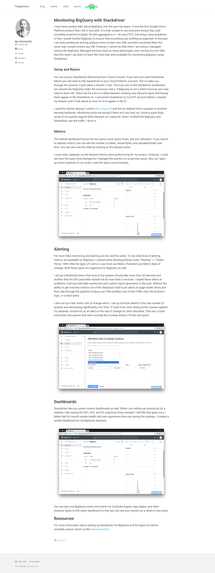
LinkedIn (20, 58)
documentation (100, 529)
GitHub (19, 62)
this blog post (104, 108)
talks (66, 6)
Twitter (19, 53)
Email (19, 49)
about (77, 6)
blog (42, 6)
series (54, 6)
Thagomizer (22, 6)
